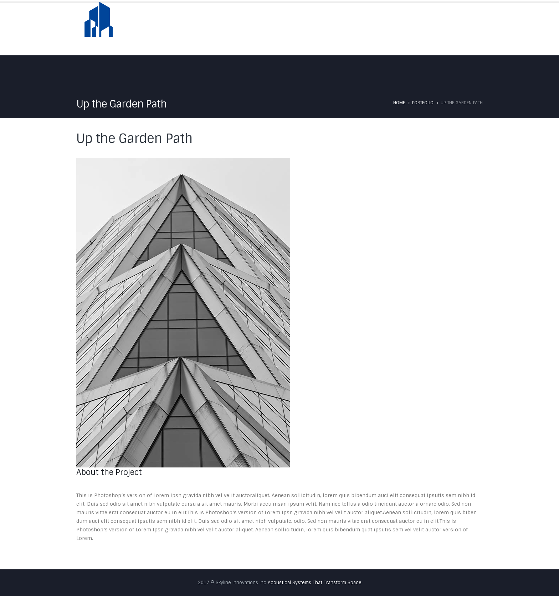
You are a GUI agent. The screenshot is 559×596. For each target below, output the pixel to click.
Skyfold (344, 29)
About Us (309, 29)
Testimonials (421, 29)
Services (380, 29)
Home (276, 29)
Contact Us (466, 29)
